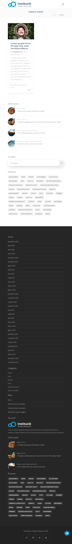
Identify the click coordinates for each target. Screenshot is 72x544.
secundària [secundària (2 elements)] (47, 210)
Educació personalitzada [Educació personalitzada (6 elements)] (49, 185)
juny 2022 (11, 310)
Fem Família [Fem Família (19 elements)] (39, 197)
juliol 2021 (11, 350)
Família (15, 85)
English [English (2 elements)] (25, 193)
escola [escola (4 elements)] (33, 193)
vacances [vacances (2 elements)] (39, 214)
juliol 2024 (11, 246)
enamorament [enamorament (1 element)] (14, 193)
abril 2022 (11, 318)
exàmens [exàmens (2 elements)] (59, 193)
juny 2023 (11, 274)
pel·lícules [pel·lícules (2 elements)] (36, 205)
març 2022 (11, 322)
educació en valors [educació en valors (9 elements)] (15, 185)
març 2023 (11, 282)
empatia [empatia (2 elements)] (52, 189)
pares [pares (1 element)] (28, 205)
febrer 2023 (12, 286)
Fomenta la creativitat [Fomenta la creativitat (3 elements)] (17, 201)
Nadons (24, 85)
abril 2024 (11, 250)
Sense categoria (13, 390)
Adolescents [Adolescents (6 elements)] (13, 177)
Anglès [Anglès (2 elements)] (31, 177)
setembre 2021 (13, 346)
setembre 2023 (13, 262)
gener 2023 (11, 290)
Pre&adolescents (31, 130)
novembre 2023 (13, 258)
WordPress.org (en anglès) (17, 412)
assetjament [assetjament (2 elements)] (41, 177)
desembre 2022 (13, 294)
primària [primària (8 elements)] (12, 210)
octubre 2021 (12, 342)
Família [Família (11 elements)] (11, 197)
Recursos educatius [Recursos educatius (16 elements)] (25, 210)
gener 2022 (11, 330)
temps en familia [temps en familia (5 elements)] (26, 214)
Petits (12, 87)
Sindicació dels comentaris (17, 408)
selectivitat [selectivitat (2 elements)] (13, 214)
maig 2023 (11, 278)
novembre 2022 (13, 298)
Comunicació (18, 52)
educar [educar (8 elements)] (11, 189)
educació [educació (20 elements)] (40, 181)
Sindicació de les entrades (16, 404)
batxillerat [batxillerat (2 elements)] (13, 181)
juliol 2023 (11, 270)
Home (54, 15)
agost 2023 (11, 266)
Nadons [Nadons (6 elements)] (19, 205)
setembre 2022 (13, 306)
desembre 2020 (13, 358)
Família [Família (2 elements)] (19, 197)
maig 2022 (11, 314)
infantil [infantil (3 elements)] (31, 201)
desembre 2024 (13, 242)
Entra (9, 400)
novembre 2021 (13, 338)
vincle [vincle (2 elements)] (47, 214)
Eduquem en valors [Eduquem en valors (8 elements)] (39, 189)
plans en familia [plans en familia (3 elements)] (49, 205)
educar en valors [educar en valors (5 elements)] (23, 189)
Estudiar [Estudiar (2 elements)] (49, 193)
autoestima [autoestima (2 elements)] (53, 177)
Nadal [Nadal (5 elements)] (11, 205)
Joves (19, 85)
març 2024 (11, 254)
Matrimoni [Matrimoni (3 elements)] (58, 201)
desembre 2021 (13, 334)
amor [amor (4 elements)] (23, 177)
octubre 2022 (12, 302)
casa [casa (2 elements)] (22, 181)
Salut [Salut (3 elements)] (38, 210)
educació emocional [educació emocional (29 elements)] (53, 181)
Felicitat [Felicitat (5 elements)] (29, 197)
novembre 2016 (13, 362)
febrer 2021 (12, 354)
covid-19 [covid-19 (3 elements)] (30, 181)
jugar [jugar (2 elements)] (40, 201)
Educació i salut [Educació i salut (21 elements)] (31, 185)
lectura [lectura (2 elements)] (48, 201)
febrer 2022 (12, 326)
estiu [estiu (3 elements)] (41, 193)
